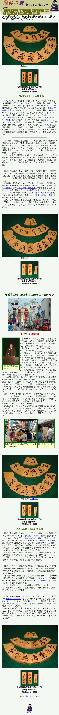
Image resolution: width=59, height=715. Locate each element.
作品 (21, 11)
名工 (15, 13)
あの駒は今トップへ (29, 696)
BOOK (28, 13)
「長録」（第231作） (47, 541)
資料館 (21, 13)
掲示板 (36, 13)
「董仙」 (8, 188)
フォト (27, 11)
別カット (34, 66)
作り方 (14, 11)
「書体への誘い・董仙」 (44, 195)
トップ (7, 11)
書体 (9, 13)
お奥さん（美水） (13, 599)
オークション (37, 11)
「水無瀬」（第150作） (47, 580)
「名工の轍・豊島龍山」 (27, 188)
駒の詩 (29, 712)
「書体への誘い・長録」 (33, 538)
